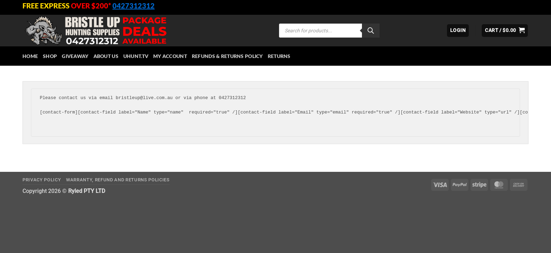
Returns (279, 56)
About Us (105, 56)
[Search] (371, 31)
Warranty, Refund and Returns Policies (118, 179)
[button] (458, 30)
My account (170, 56)
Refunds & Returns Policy (227, 56)
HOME (30, 56)
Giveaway (75, 56)
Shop (50, 56)
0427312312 (133, 5)
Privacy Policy (41, 179)
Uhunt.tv (135, 56)
